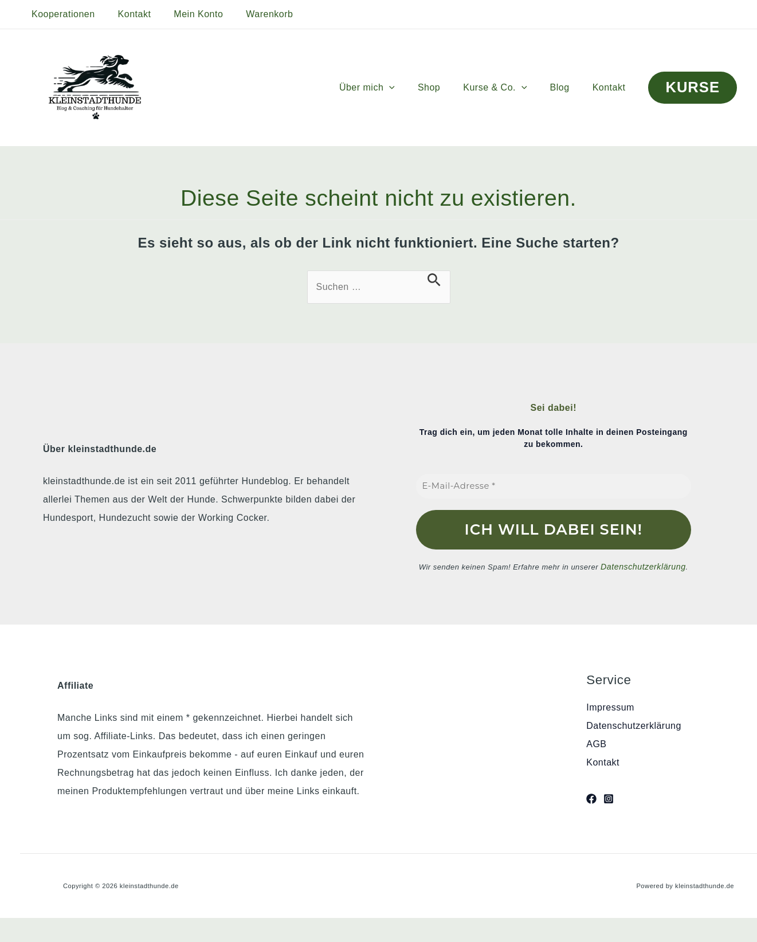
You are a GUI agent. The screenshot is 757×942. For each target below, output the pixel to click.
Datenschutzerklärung (643, 566)
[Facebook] (591, 797)
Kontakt (127, 14)
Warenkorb (253, 14)
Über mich (387, 88)
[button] (409, 88)
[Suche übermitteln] (434, 279)
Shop (445, 87)
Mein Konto (186, 14)
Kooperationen (61, 14)
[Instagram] (608, 797)
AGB (596, 743)
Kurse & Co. (506, 88)
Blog (566, 87)
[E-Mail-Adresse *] (554, 486)
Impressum (610, 706)
